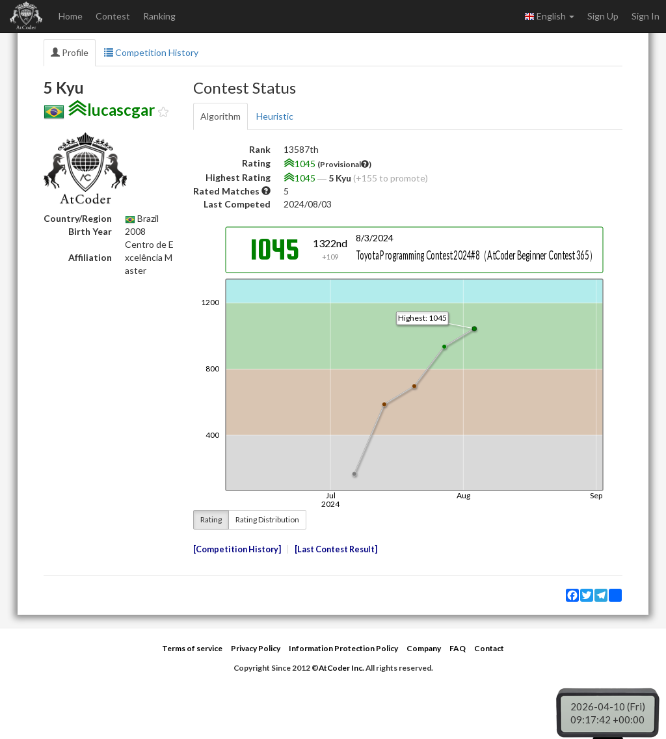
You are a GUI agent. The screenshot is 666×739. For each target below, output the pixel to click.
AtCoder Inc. (341, 668)
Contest (113, 15)
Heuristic (274, 116)
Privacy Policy (255, 648)
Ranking (159, 15)
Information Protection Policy (343, 648)
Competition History (151, 52)
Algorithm (220, 116)
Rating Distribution (267, 519)
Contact (489, 648)
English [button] (549, 16)
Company (423, 648)
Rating (211, 519)
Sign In (645, 15)
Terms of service (192, 648)
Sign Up (603, 15)
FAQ (457, 648)
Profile (69, 52)
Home (71, 15)
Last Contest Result (336, 549)
